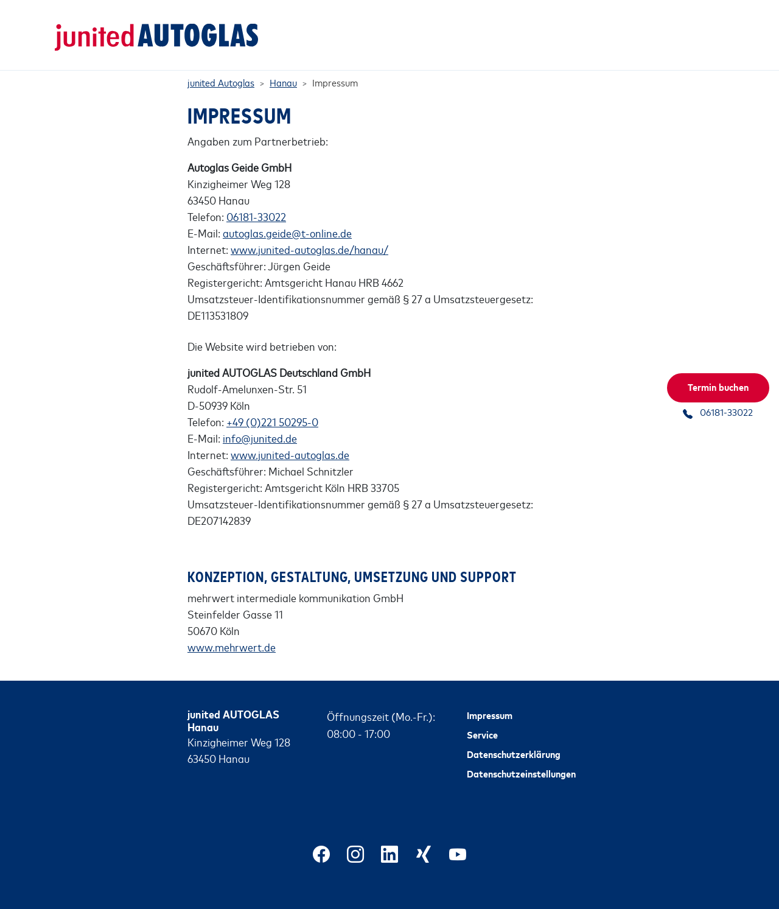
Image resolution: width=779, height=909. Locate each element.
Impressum (489, 700)
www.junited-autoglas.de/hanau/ (309, 235)
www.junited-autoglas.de (290, 440)
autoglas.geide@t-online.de (287, 218)
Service (482, 720)
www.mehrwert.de (231, 633)
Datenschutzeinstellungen (521, 759)
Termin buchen (718, 386)
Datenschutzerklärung (514, 739)
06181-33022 (256, 202)
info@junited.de (260, 423)
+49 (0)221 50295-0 (272, 407)
